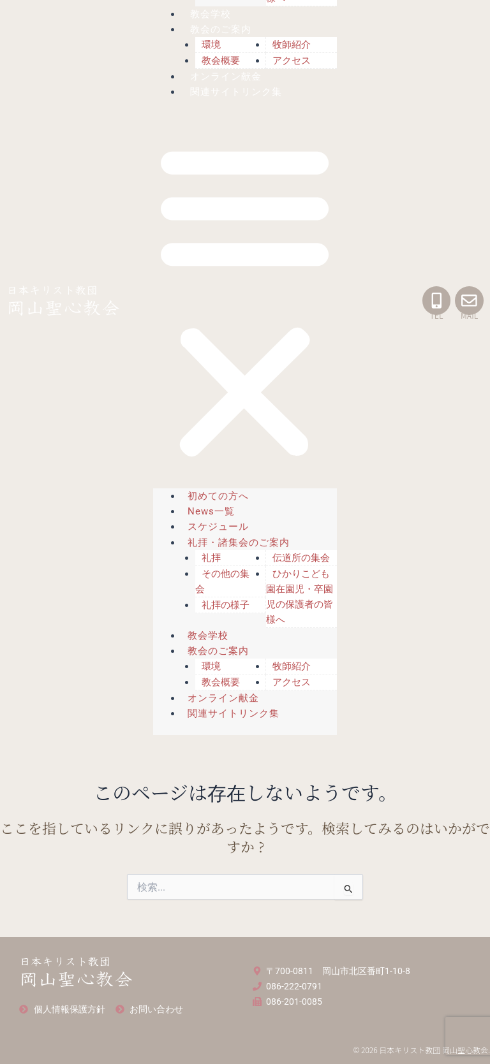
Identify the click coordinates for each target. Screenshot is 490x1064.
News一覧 (211, 511)
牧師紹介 (291, 44)
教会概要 (221, 60)
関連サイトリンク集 (237, 92)
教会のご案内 (221, 29)
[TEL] (436, 300)
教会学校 (211, 14)
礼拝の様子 (225, 605)
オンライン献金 (226, 76)
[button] (244, 301)
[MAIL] (469, 300)
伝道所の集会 (301, 558)
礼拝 (211, 558)
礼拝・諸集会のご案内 (239, 542)
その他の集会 (222, 581)
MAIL (469, 315)
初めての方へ (218, 496)
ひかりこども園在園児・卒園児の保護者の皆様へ (299, 596)
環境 (211, 44)
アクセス (291, 60)
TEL (436, 315)
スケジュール (218, 526)
